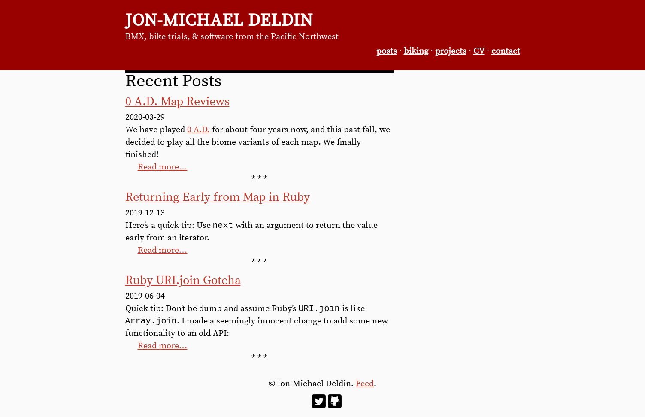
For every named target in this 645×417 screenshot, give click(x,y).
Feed (365, 386)
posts (386, 51)
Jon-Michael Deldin (219, 20)
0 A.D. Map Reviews (177, 101)
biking (416, 51)
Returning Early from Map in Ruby (217, 197)
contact (505, 51)
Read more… (163, 167)
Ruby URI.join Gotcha (183, 281)
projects (450, 51)
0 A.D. (198, 129)
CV (479, 51)
